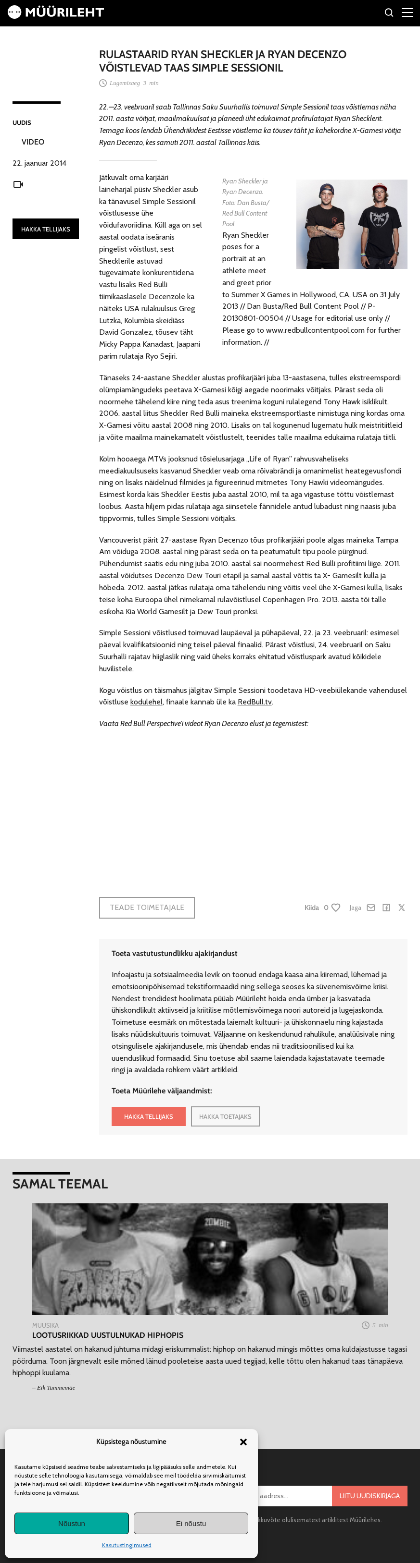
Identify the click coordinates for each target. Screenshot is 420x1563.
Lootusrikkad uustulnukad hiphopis (107, 1335)
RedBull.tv (255, 701)
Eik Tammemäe (56, 1387)
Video (33, 141)
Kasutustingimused (127, 1545)
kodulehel (146, 701)
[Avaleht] (56, 16)
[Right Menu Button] (407, 12)
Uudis (22, 122)
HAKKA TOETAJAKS (225, 1116)
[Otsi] (389, 14)
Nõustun (71, 1523)
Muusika (45, 1325)
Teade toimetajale (147, 907)
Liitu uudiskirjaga (370, 1495)
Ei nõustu (191, 1523)
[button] (243, 1442)
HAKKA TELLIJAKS (45, 229)
